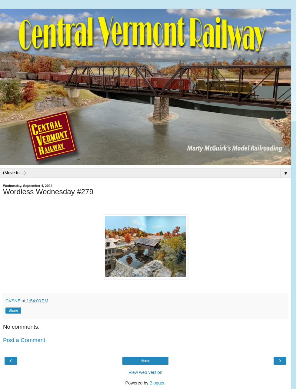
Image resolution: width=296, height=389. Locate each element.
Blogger (157, 383)
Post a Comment (24, 340)
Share (13, 310)
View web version (145, 372)
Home (145, 361)
